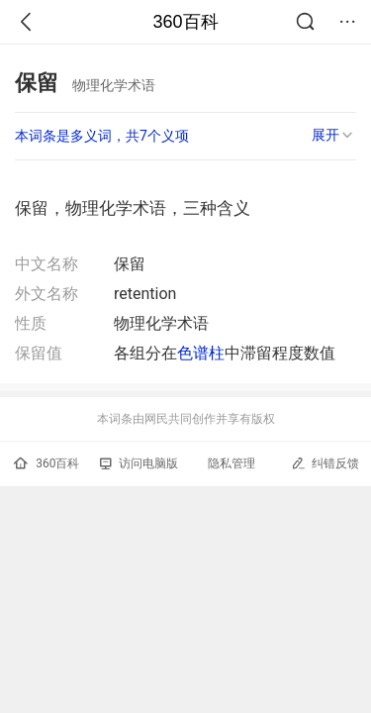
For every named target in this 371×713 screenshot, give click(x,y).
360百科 (185, 22)
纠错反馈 (325, 463)
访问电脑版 (139, 463)
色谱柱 (201, 353)
